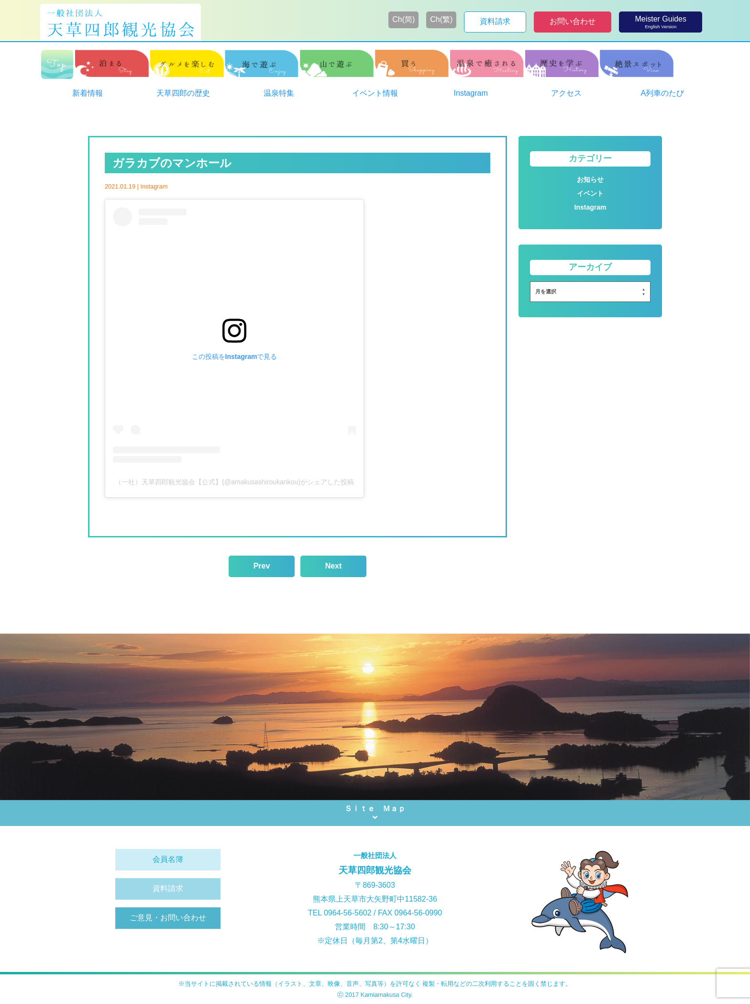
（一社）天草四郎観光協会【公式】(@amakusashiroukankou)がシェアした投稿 (234, 482)
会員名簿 (168, 859)
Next (333, 566)
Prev (262, 566)
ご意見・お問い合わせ (168, 918)
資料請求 (168, 888)
